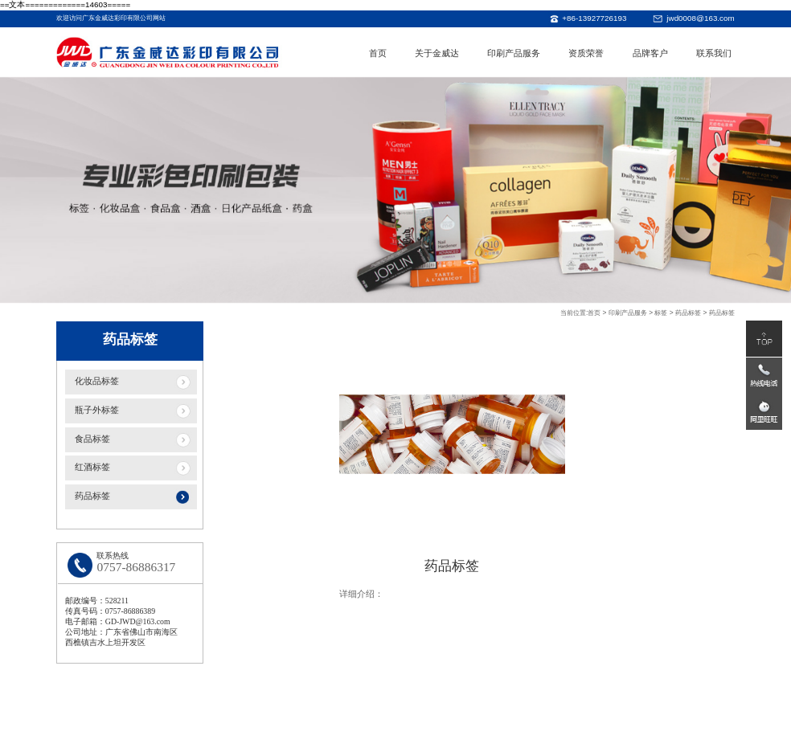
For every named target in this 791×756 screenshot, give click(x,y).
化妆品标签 (97, 381)
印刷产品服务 (513, 53)
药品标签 (92, 497)
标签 (660, 313)
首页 (378, 53)
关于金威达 (437, 53)
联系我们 (714, 53)
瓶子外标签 (97, 410)
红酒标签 (92, 468)
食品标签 (92, 439)
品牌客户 (650, 53)
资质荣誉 (586, 53)
